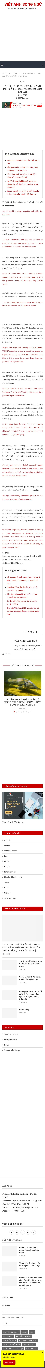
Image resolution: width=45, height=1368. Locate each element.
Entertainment (10, 872)
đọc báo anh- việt (11, 1332)
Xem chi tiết (9, 1362)
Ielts (32, 1332)
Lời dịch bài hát (10, 1039)
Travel (6, 882)
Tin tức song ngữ (11, 1034)
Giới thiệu (6, 1305)
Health (7, 866)
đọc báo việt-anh (23, 1336)
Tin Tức (14, 73)
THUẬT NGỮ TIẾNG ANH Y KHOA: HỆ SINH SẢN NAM (30, 963)
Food (6, 887)
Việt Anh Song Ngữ (25, 641)
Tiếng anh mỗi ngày (11, 1344)
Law (6, 856)
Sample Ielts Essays (12, 1050)
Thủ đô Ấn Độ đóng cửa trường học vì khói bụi (29, 1264)
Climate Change (10, 851)
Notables (7, 840)
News (6, 1045)
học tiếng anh (9, 1340)
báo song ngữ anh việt (13, 1349)
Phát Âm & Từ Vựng (13, 822)
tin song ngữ (31, 1349)
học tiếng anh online (28, 1340)
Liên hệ (5, 1311)
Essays (24, 1332)
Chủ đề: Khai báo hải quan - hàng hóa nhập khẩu (29, 1250)
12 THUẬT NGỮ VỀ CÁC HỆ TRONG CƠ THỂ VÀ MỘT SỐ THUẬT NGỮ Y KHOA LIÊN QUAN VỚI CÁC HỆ (21, 947)
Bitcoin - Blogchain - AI (13, 877)
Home (4, 73)
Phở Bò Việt (24, 1009)
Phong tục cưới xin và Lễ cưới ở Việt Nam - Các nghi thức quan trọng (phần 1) (30, 995)
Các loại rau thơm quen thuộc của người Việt (30, 978)
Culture (7, 893)
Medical (7, 845)
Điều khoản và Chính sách (12, 1317)
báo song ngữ (29, 1344)
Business (7, 861)
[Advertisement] (22, 36)
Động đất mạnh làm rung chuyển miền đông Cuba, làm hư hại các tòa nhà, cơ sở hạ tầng (30, 1281)
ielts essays (8, 1336)
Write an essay (10, 898)
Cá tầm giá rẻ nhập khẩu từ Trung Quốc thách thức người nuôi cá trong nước (22, 702)
